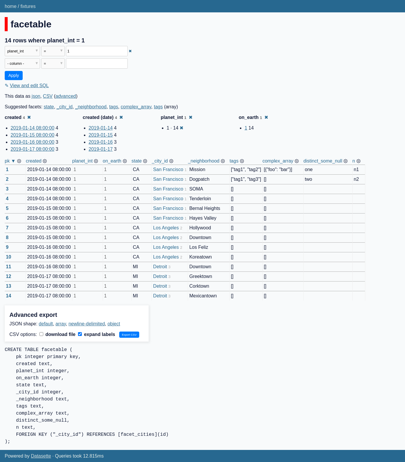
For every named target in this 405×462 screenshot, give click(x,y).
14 (8, 295)
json (36, 96)
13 (8, 286)
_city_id (64, 106)
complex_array (136, 106)
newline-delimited (87, 323)
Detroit (160, 266)
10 (8, 256)
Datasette (41, 455)
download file (57, 334)
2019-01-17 (101, 149)
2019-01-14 (101, 127)
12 (8, 276)
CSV (48, 96)
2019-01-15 (101, 135)
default (46, 323)
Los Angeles (166, 227)
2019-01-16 (101, 142)
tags (113, 106)
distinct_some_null (322, 160)
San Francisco (168, 169)
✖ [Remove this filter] (130, 51)
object (113, 323)
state (49, 106)
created (34, 160)
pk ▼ (10, 160)
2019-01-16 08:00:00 (32, 142)
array (61, 323)
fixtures (28, 6)
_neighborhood (91, 106)
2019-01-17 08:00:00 (32, 149)
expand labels (96, 334)
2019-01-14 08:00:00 (32, 127)
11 (8, 266)
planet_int (82, 160)
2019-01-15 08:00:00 (32, 135)
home (10, 6)
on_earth (112, 160)
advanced (66, 96)
